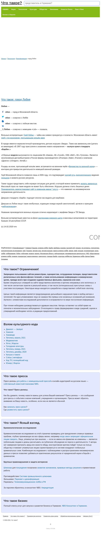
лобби (3, 253)
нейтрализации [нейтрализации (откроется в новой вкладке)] (9, 206)
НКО (87, 253)
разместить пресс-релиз (17, 410)
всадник (63, 248)
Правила (5, 516)
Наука (13, 9)
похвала (14, 256)
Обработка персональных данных (70, 516)
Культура (33, 9)
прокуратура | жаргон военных (28, 256)
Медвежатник (12, 341)
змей (75, 251)
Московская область (47, 253)
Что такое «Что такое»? (18, 516)
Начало (3, 59)
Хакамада (10, 335)
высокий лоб (70, 248)
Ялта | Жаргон (12, 343)
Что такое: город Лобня (15, 99)
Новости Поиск (66, 9)
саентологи (42, 256)
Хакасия (9, 332)
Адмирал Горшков (31, 248)
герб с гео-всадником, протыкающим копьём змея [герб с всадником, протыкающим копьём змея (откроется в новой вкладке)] (23, 138)
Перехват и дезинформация (27, 479)
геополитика (95, 248)
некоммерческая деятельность (75, 253)
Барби (51, 248)
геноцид (78, 248)
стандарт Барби (52, 256)
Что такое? (11, 3)
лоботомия (24, 253)
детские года (37, 251)
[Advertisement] (48, 33)
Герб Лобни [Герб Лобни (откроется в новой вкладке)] (29, 135)
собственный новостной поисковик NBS (21, 384)
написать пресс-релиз (16, 407)
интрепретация (89, 251)
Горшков (29, 251)
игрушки (80, 251)
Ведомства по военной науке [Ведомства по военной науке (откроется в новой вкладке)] (81, 166)
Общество (43, 9)
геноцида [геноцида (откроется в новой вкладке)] (5, 178)
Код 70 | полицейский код (17, 360)
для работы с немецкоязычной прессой (33, 381)
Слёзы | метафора (14, 358)
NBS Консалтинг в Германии (74, 506)
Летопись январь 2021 (15, 349)
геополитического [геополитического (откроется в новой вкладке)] (83, 175)
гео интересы (86, 248)
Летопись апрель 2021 (15, 338)
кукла (96, 251)
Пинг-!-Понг (79, 9)
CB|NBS (5, 9)
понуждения (21, 468)
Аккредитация (47, 488)
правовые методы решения (69, 468)
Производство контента (34, 516)
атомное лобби (43, 248)
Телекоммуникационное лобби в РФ (30, 482)
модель (37, 253)
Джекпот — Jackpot (14, 329)
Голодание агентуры (15, 346)
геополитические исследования (11, 251)
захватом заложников (46, 468)
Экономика (54, 9)
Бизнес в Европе (9, 15)
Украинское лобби (78, 256)
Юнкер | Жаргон (13, 363)
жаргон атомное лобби (60, 251)
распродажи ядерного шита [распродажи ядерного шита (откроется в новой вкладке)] (50, 218)
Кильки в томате (13, 355)
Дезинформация (21, 59)
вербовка (57, 248)
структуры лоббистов (65, 256)
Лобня (18, 253)
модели (31, 253)
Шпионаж (8, 468)
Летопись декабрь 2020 (16, 352)
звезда (71, 251)
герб (24, 251)
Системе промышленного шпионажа (35, 476)
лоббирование (11, 253)
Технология (22, 9)
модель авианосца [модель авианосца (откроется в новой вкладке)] (89, 184)
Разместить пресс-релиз (51, 516)
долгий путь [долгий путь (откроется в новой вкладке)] (70, 175)
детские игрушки (47, 251)
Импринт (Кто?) (88, 516)
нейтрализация (59, 253)
